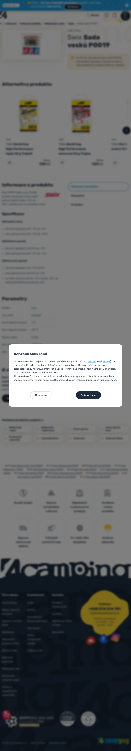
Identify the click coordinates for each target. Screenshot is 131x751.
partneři (92, 361)
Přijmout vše (88, 395)
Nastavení (41, 395)
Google (106, 361)
